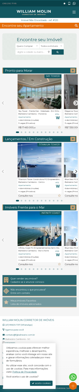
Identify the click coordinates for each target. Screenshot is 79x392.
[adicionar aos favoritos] (59, 127)
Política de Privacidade (24, 372)
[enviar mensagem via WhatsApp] (74, 3)
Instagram (10, 342)
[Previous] (21, 91)
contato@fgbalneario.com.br (20, 335)
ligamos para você (14, 329)
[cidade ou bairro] (33, 52)
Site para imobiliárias (57, 388)
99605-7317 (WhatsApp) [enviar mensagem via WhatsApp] (18, 325)
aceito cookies (41, 383)
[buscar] (58, 52)
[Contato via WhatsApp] (73, 377)
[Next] (58, 91)
